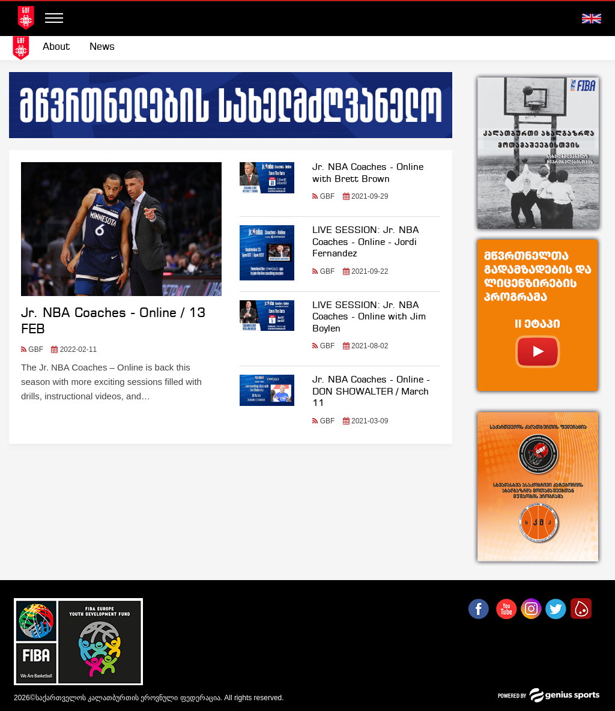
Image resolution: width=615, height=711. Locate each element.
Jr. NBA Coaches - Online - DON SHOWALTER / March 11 (371, 391)
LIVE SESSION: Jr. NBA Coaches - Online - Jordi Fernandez (365, 242)
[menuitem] (56, 47)
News (102, 47)
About (56, 47)
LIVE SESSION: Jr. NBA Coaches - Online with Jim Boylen (369, 317)
